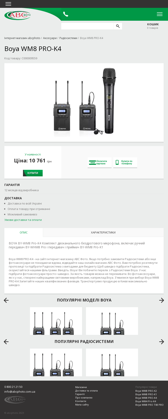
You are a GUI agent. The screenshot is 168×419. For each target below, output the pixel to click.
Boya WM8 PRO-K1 (146, 394)
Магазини (81, 387)
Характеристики (103, 232)
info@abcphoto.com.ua (19, 391)
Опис (24, 232)
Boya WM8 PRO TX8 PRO (149, 404)
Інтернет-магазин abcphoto (22, 38)
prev (6, 300)
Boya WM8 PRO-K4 (146, 397)
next (161, 300)
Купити (33, 173)
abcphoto (17, 15)
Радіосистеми (68, 38)
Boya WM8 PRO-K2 (146, 390)
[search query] (87, 26)
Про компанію (84, 397)
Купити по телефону (124, 162)
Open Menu (160, 14)
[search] (118, 26)
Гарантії (80, 394)
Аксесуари (50, 38)
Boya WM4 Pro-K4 (145, 401)
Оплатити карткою (98, 162)
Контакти (80, 401)
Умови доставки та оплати (23, 220)
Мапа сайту (82, 404)
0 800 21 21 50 (13, 387)
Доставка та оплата (86, 390)
